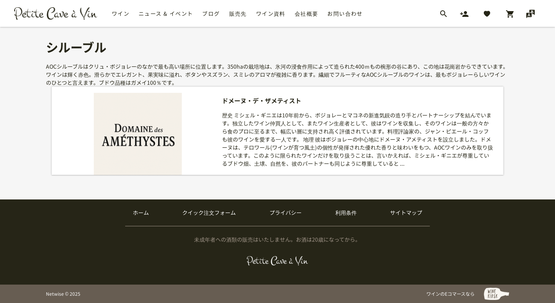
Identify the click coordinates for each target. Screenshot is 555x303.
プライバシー (285, 212)
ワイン (120, 13)
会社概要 (306, 13)
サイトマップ (406, 212)
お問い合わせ (344, 13)
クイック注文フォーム (209, 212)
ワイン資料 (271, 13)
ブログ (211, 13)
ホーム (141, 212)
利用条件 (346, 212)
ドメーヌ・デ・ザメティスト (261, 101)
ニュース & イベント (166, 13)
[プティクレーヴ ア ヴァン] (277, 261)
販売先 (238, 13)
